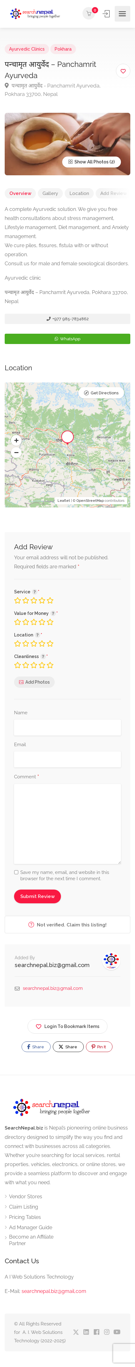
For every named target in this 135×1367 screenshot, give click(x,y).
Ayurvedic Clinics (27, 49)
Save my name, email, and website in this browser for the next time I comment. (64, 875)
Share (35, 1046)
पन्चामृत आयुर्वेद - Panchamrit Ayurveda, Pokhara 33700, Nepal (53, 89)
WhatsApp (67, 339)
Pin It (99, 1046)
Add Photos (37, 682)
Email (20, 744)
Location (79, 193)
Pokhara (63, 49)
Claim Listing (23, 1207)
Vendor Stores (25, 1197)
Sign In (106, 13)
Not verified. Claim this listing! (67, 925)
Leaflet (64, 501)
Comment (26, 777)
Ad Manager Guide (30, 1227)
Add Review (113, 193)
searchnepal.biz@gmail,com (54, 1291)
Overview (20, 193)
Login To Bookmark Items (67, 1025)
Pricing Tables (25, 1217)
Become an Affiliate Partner (31, 1240)
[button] (16, 440)
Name (21, 713)
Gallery (50, 193)
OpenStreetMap (90, 501)
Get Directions (104, 393)
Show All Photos (88, 161)
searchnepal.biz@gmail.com (52, 965)
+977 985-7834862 (68, 319)
